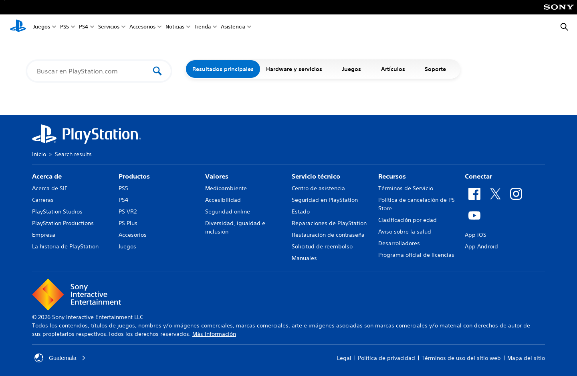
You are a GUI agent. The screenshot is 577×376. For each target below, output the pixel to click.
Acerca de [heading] (47, 176)
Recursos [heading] (392, 176)
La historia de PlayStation (65, 246)
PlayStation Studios (57, 211)
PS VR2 (128, 211)
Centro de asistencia (318, 188)
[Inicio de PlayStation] (18, 27)
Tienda (202, 27)
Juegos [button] (356, 69)
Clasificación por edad (407, 220)
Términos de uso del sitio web (461, 358)
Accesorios (142, 27)
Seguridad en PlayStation (325, 199)
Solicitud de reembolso (322, 246)
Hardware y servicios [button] (298, 69)
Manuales (304, 258)
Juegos (41, 27)
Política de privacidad (386, 358)
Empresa (43, 234)
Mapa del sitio (526, 358)
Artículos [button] (397, 69)
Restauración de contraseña (328, 234)
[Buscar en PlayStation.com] (94, 71)
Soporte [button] (440, 69)
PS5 (64, 27)
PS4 (83, 27)
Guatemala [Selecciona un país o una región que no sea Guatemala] (60, 358)
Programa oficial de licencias (416, 254)
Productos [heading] (134, 176)
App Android (481, 246)
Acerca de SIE (50, 188)
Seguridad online (227, 211)
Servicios (108, 27)
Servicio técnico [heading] (316, 176)
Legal (344, 358)
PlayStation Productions (63, 223)
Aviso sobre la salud (404, 231)
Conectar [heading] (478, 176)
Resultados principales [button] (223, 69)
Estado (301, 211)
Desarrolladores (399, 243)
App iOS (475, 234)
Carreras (43, 199)
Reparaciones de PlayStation (329, 223)
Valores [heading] (216, 176)
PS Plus (128, 223)
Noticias (174, 27)
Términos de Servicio (405, 188)
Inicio (39, 154)
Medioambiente (226, 188)
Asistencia (233, 27)
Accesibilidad (223, 199)
